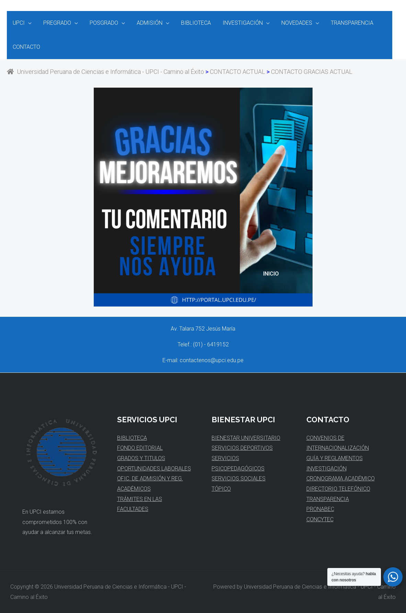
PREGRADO (56, 23)
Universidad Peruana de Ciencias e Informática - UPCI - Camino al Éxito (105, 71)
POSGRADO (102, 23)
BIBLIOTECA (193, 23)
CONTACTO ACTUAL (237, 71)
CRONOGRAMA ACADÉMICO (340, 478)
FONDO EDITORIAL (140, 448)
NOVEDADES (292, 23)
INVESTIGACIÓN (239, 23)
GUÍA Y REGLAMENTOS (334, 458)
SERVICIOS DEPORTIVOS (242, 448)
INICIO (271, 273)
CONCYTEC (320, 519)
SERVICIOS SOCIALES (239, 478)
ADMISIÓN (147, 23)
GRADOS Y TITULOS (141, 458)
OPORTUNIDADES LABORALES (154, 468)
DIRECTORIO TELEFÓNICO (338, 489)
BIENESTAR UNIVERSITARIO (246, 438)
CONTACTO (26, 47)
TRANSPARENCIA (347, 23)
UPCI (18, 23)
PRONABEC (320, 509)
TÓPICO (221, 489)
